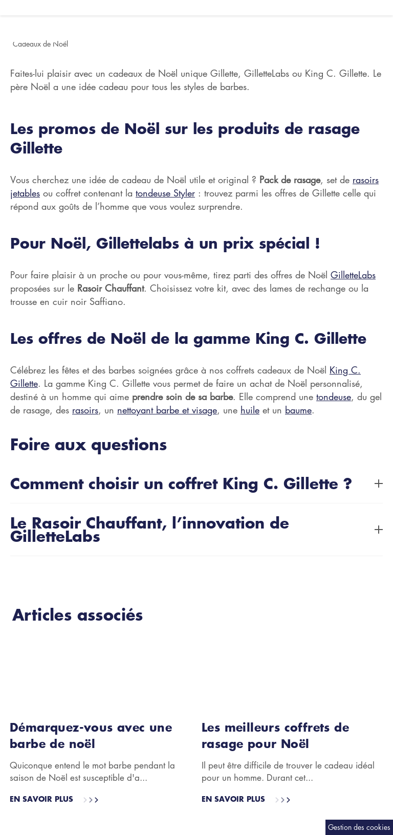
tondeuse (333, 396)
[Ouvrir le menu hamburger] (5, 7)
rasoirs (85, 410)
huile (250, 410)
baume (298, 410)
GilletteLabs (353, 275)
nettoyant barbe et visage (167, 410)
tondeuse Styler (165, 193)
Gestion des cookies (359, 827)
